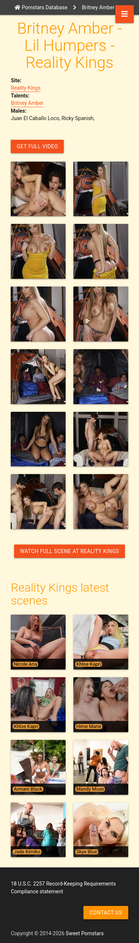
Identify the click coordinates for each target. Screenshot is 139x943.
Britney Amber (27, 103)
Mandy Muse (90, 789)
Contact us (105, 913)
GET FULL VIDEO (37, 146)
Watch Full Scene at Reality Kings (69, 551)
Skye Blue (86, 851)
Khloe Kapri (88, 664)
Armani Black (28, 789)
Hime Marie (88, 726)
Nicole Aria (25, 664)
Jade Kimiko (27, 851)
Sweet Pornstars (84, 933)
